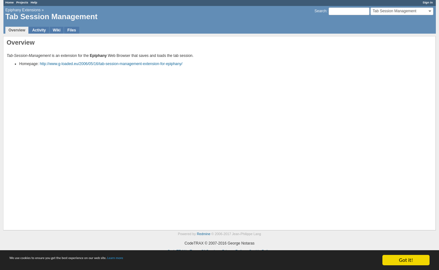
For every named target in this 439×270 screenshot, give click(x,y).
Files (71, 30)
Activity (39, 30)
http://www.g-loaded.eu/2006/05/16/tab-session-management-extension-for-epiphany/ (111, 64)
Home (9, 2)
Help (34, 2)
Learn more (176, 260)
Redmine (203, 234)
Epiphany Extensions (23, 10)
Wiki (57, 30)
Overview (16, 30)
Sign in (428, 2)
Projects (22, 2)
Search (320, 11)
